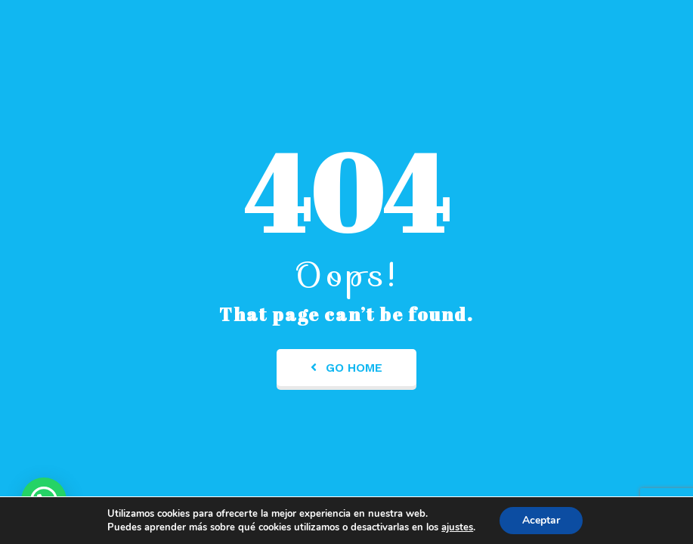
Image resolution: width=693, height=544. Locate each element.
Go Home (346, 367)
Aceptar (541, 520)
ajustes (457, 527)
